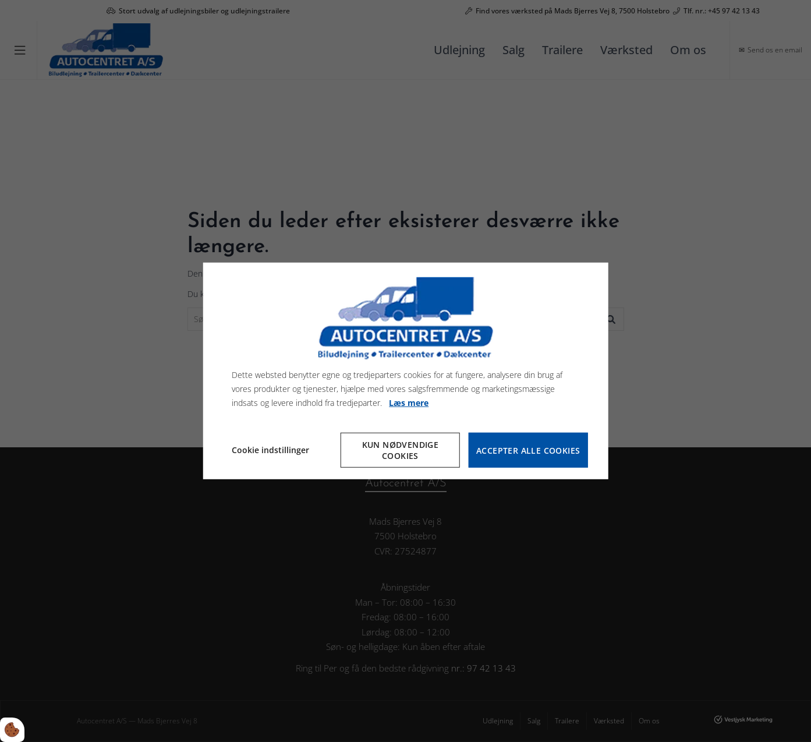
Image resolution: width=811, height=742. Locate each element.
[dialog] (405, 371)
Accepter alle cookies (528, 450)
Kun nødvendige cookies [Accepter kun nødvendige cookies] (400, 450)
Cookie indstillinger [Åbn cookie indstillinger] (270, 449)
